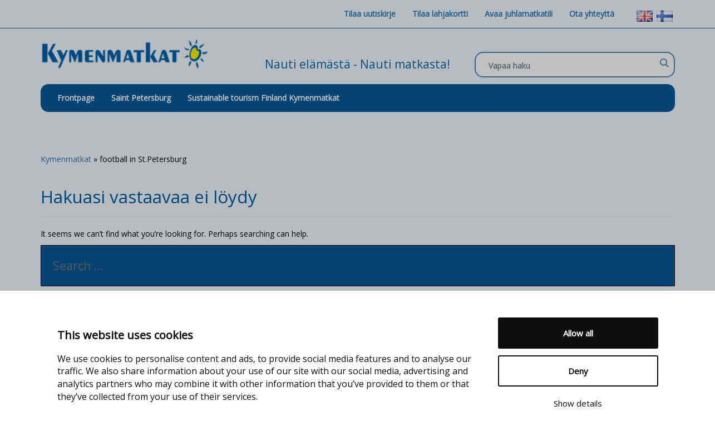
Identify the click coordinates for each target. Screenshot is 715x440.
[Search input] (572, 65)
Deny (578, 371)
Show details (578, 403)
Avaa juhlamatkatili (519, 13)
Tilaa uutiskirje (370, 13)
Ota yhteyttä (591, 13)
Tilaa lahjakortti (440, 13)
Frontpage (76, 97)
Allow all (578, 333)
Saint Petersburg (141, 97)
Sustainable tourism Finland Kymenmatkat (263, 97)
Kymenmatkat (66, 159)
